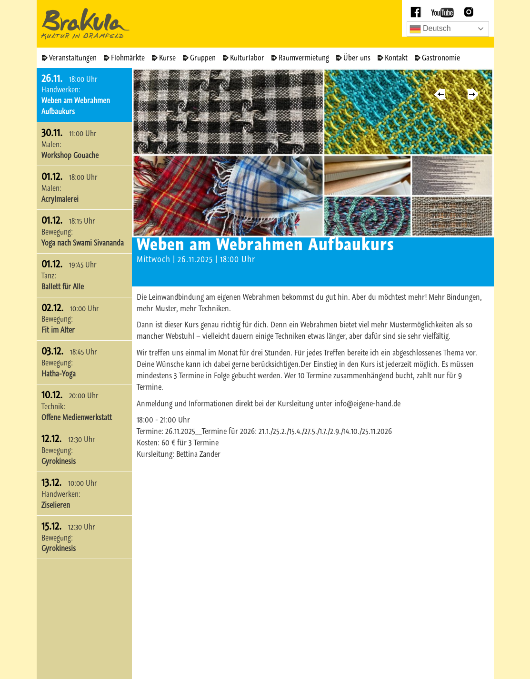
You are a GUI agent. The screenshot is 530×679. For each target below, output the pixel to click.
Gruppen (203, 57)
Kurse (167, 57)
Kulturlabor (247, 57)
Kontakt (396, 57)
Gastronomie (441, 57)
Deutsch (430, 29)
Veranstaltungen (73, 57)
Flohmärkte (128, 57)
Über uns (356, 57)
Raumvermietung (304, 57)
